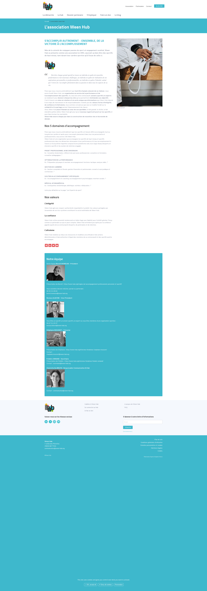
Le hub (60, 14)
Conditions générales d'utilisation (150, 442)
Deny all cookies (105, 584)
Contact (148, 6)
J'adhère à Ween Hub (92, 404)
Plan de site (158, 439)
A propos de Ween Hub (132, 404)
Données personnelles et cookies (150, 444)
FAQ (125, 407)
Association (129, 6)
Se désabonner (128, 431)
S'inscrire (128, 427)
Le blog (118, 14)
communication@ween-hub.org (55, 448)
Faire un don (105, 14)
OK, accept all (90, 584)
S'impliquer (92, 14)
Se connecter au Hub (92, 407)
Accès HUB (159, 6)
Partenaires (140, 6)
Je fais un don (89, 411)
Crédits (159, 449)
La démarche (48, 14)
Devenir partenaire (75, 14)
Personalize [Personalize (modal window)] (119, 584)
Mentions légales (156, 446)
